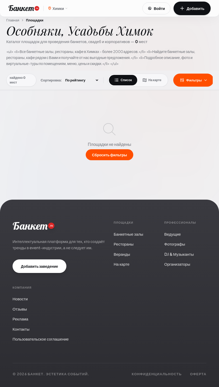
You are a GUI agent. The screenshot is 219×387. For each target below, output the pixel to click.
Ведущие (172, 233)
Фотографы (174, 243)
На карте (152, 80)
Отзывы (20, 308)
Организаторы (177, 263)
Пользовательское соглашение (41, 338)
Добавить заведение (39, 266)
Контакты (21, 328)
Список (123, 80)
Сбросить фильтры (109, 154)
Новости (20, 298)
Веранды (122, 254)
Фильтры (194, 80)
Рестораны (124, 243)
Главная (12, 20)
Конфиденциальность (157, 374)
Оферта (198, 374)
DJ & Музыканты (179, 254)
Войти (156, 8)
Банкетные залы (128, 233)
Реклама (20, 318)
